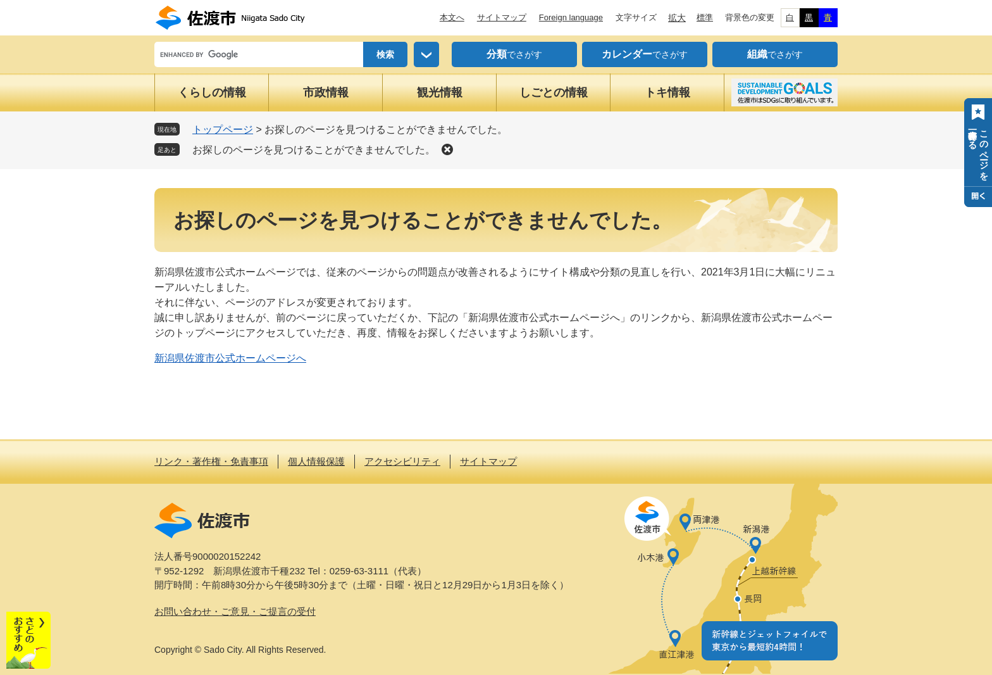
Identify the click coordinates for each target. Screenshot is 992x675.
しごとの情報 (553, 92)
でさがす (514, 54)
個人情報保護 (316, 461)
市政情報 (326, 92)
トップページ (222, 129)
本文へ (452, 17)
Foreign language (571, 17)
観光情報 (439, 92)
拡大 (677, 18)
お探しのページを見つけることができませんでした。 (313, 149)
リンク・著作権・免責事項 (211, 461)
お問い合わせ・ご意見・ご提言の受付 (235, 611)
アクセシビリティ (402, 461)
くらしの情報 (212, 92)
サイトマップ (501, 17)
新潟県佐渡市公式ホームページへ (230, 358)
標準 (705, 17)
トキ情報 (667, 92)
